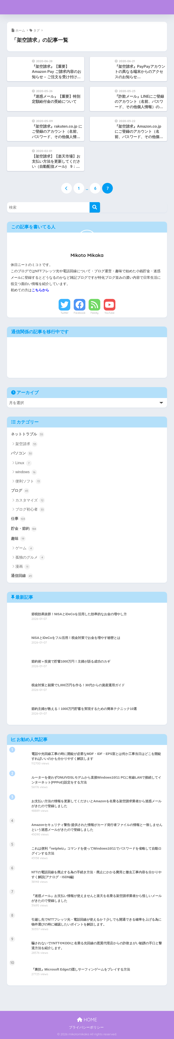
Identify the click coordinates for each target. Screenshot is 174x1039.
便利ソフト (28, 481)
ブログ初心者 (30, 509)
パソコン (22, 453)
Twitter (64, 312)
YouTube (109, 312)
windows (26, 472)
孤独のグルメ (30, 557)
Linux (23, 463)
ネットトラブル (27, 434)
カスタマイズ (30, 500)
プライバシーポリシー (86, 1027)
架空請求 (26, 444)
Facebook (79, 312)
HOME (87, 1020)
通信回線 (22, 576)
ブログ (20, 491)
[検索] (95, 207)
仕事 (18, 519)
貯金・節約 (24, 529)
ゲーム (24, 548)
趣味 (18, 538)
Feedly (94, 312)
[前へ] (66, 188)
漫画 (22, 567)
